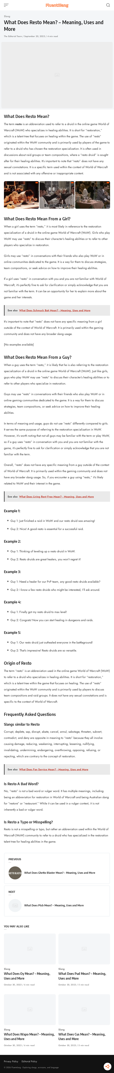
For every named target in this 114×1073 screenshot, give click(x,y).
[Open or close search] (108, 5)
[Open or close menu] (6, 5)
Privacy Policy (11, 1061)
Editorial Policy (29, 1061)
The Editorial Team (13, 36)
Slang (7, 16)
